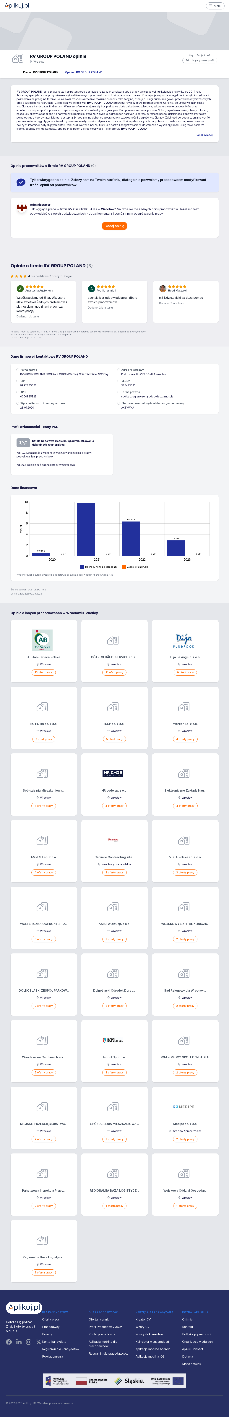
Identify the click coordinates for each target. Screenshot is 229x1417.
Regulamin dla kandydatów (60, 1349)
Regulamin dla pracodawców (108, 1353)
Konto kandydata (54, 1341)
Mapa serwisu (191, 1364)
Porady (47, 1334)
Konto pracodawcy (102, 1334)
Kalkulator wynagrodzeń (152, 1341)
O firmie (187, 1319)
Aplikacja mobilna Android (153, 1349)
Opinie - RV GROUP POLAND (83, 72)
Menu (215, 6)
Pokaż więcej (204, 134)
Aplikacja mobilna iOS (150, 1356)
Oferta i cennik (99, 1319)
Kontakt (187, 1327)
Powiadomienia (52, 1356)
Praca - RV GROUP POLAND (40, 72)
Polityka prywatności (196, 1334)
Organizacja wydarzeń (197, 1341)
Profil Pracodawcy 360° (105, 1327)
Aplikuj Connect (192, 1349)
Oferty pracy (51, 1319)
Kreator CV (143, 1319)
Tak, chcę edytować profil (200, 60)
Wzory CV (143, 1327)
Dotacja (187, 1356)
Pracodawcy (51, 1327)
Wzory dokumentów (149, 1334)
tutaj (68, 334)
